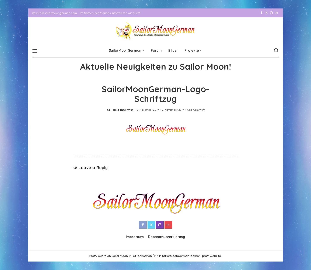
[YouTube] (276, 13)
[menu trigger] (37, 50)
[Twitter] (266, 13)
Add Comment (196, 109)
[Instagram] (271, 13)
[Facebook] (261, 13)
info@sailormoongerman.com (54, 13)
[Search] (276, 50)
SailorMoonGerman (120, 109)
